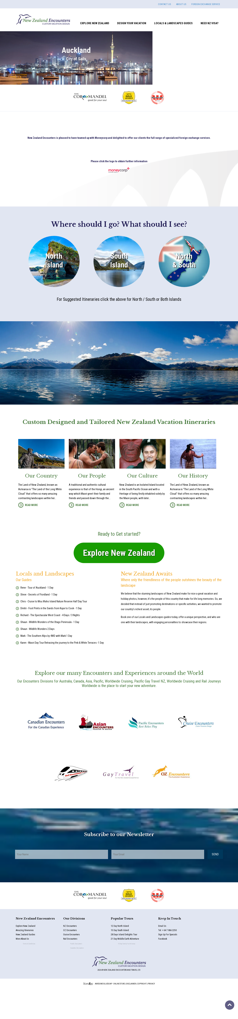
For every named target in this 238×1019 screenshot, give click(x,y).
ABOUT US (181, 4)
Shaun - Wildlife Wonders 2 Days (37, 658)
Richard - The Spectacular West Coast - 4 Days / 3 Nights (50, 645)
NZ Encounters (70, 956)
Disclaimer (131, 1014)
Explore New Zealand (94, 23)
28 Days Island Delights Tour (127, 965)
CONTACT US (164, 4)
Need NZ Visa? (209, 23)
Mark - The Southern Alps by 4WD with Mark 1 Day (46, 665)
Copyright (142, 1014)
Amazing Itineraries (26, 960)
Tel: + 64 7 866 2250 (168, 960)
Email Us (163, 956)
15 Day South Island (121, 960)
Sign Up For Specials (172, 965)
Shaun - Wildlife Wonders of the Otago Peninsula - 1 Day (49, 652)
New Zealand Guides (29, 965)
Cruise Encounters (76, 965)
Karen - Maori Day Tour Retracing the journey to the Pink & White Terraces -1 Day (62, 672)
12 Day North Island (120, 956)
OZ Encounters (71, 960)
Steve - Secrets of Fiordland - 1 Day (38, 624)
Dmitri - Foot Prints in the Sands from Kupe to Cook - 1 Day (51, 638)
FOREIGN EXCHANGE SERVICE (205, 4)
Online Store (119, 1014)
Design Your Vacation (131, 23)
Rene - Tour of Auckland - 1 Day (36, 617)
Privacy (151, 1014)
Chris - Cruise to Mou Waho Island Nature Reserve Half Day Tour (53, 631)
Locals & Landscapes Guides (173, 23)
